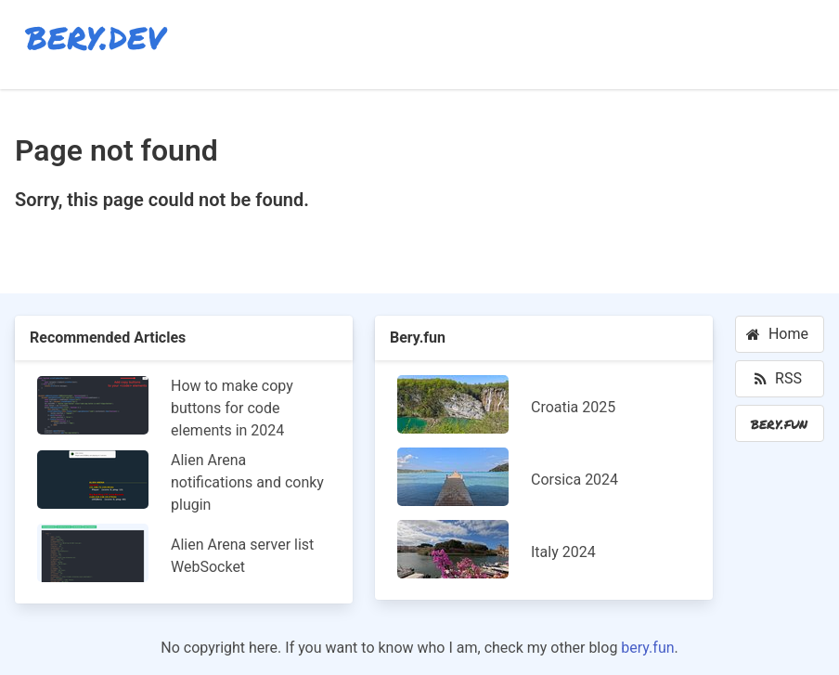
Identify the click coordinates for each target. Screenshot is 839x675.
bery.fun (647, 647)
